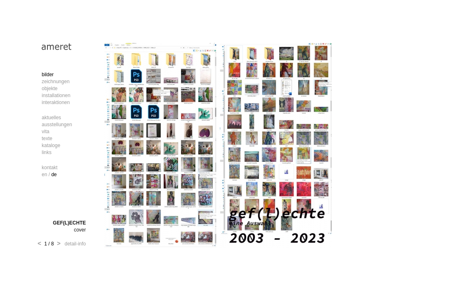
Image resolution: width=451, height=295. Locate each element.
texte (47, 138)
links (47, 152)
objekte (50, 88)
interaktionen (56, 102)
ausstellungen (57, 124)
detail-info (74, 244)
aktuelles (51, 117)
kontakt (50, 167)
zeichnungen (56, 81)
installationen (56, 95)
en (44, 174)
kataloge (51, 145)
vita (45, 131)
